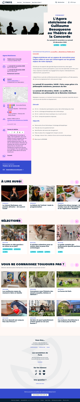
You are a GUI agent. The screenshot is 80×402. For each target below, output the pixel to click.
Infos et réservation (12, 80)
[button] (15, 93)
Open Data (47, 400)
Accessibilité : (30, 400)
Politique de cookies (56, 400)
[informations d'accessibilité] (15, 132)
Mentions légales (15, 400)
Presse (42, 400)
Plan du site (66, 400)
